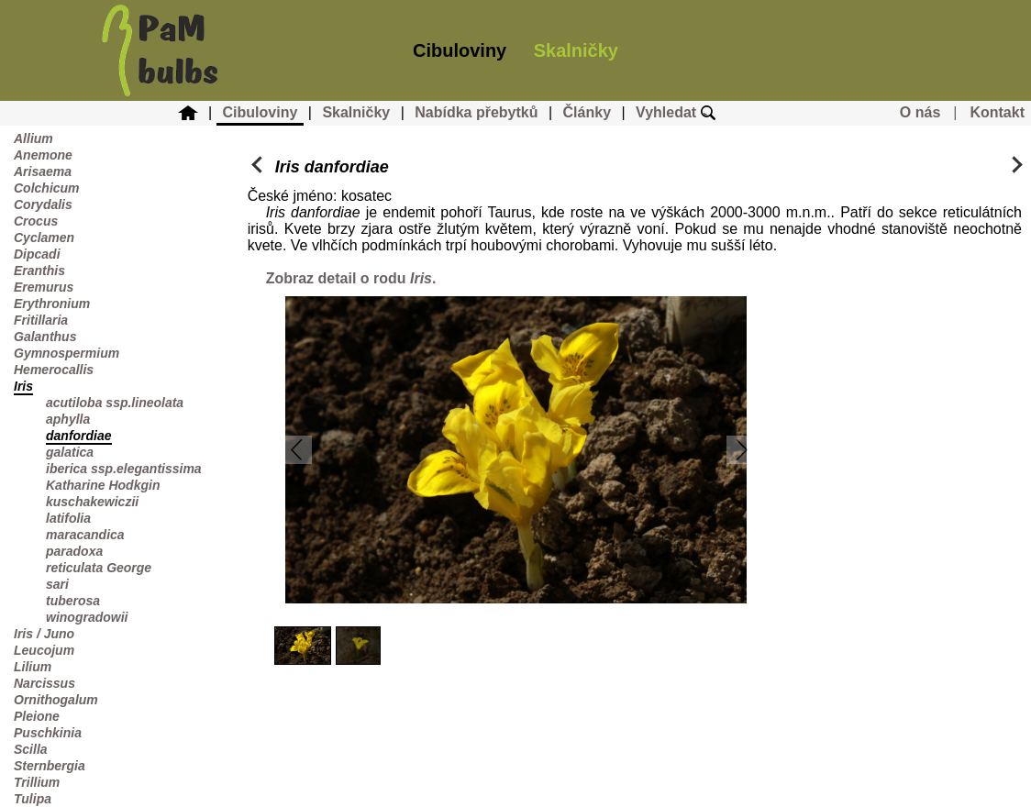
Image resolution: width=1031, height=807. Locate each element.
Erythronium (52, 303)
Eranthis (39, 270)
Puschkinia (48, 732)
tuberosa (73, 600)
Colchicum (47, 188)
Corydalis (43, 204)
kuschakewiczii (92, 501)
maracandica (85, 534)
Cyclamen (44, 237)
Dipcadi (37, 254)
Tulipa (32, 798)
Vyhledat (675, 112)
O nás (920, 112)
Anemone (43, 155)
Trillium (37, 782)
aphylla (68, 419)
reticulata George (98, 567)
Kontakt (997, 112)
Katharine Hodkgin (103, 485)
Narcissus (44, 683)
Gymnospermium (66, 353)
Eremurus (43, 287)
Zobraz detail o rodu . (351, 278)
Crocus (36, 221)
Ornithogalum (56, 699)
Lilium (32, 666)
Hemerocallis (54, 369)
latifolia (68, 518)
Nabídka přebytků (476, 112)
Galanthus (45, 336)
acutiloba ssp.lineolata (114, 402)
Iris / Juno (44, 633)
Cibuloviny (459, 50)
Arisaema (43, 171)
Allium (33, 138)
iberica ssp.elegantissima (124, 468)
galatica (70, 452)
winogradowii (86, 617)
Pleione (37, 716)
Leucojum (44, 650)
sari (57, 584)
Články (587, 112)
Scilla (31, 749)
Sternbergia (49, 765)
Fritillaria (41, 320)
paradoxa (74, 551)
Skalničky (576, 50)
